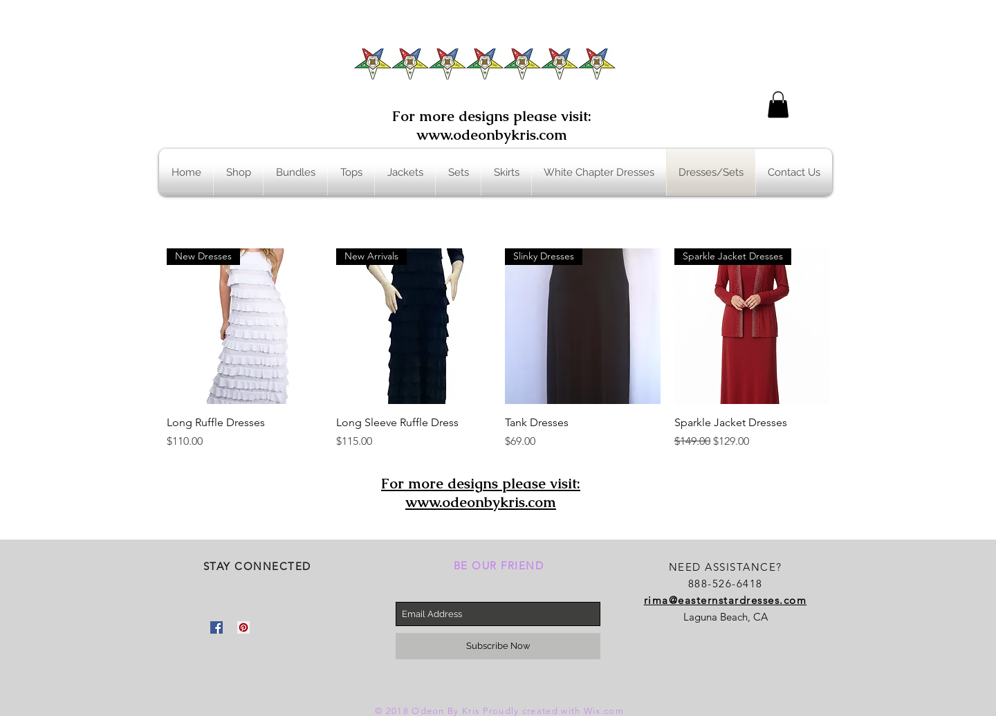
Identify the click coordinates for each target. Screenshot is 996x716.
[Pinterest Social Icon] (243, 627)
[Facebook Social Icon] (216, 627)
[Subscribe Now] (498, 646)
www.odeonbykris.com (491, 134)
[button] (778, 104)
